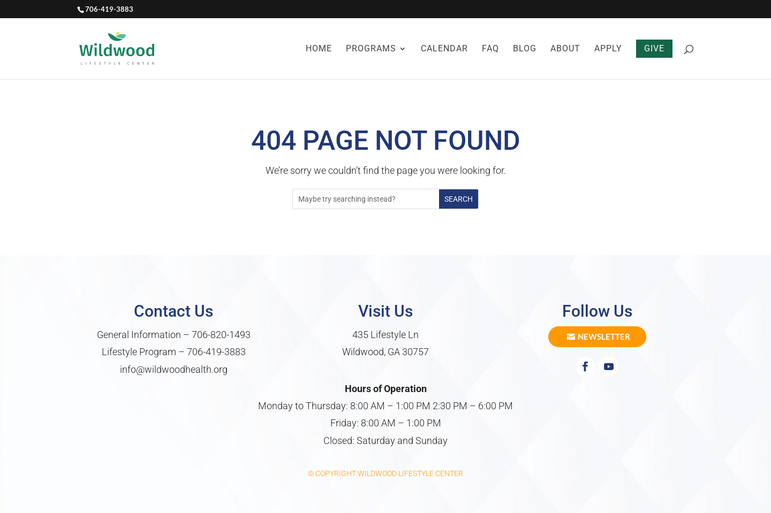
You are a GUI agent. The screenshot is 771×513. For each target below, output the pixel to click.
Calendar (444, 49)
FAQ (490, 49)
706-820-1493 (221, 334)
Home (319, 49)
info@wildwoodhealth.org (174, 369)
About (565, 49)
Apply (608, 49)
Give (654, 48)
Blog (524, 49)
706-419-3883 (216, 351)
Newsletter (604, 336)
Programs (371, 49)
